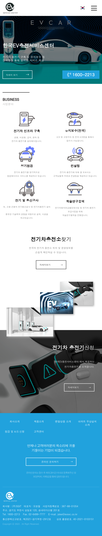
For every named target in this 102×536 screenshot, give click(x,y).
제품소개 (39, 421)
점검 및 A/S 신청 (14, 431)
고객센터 (39, 431)
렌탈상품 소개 (63, 421)
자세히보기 (51, 264)
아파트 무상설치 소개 (87, 423)
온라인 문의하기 (56, 461)
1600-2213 (81, 74)
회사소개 (15, 421)
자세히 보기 (17, 74)
